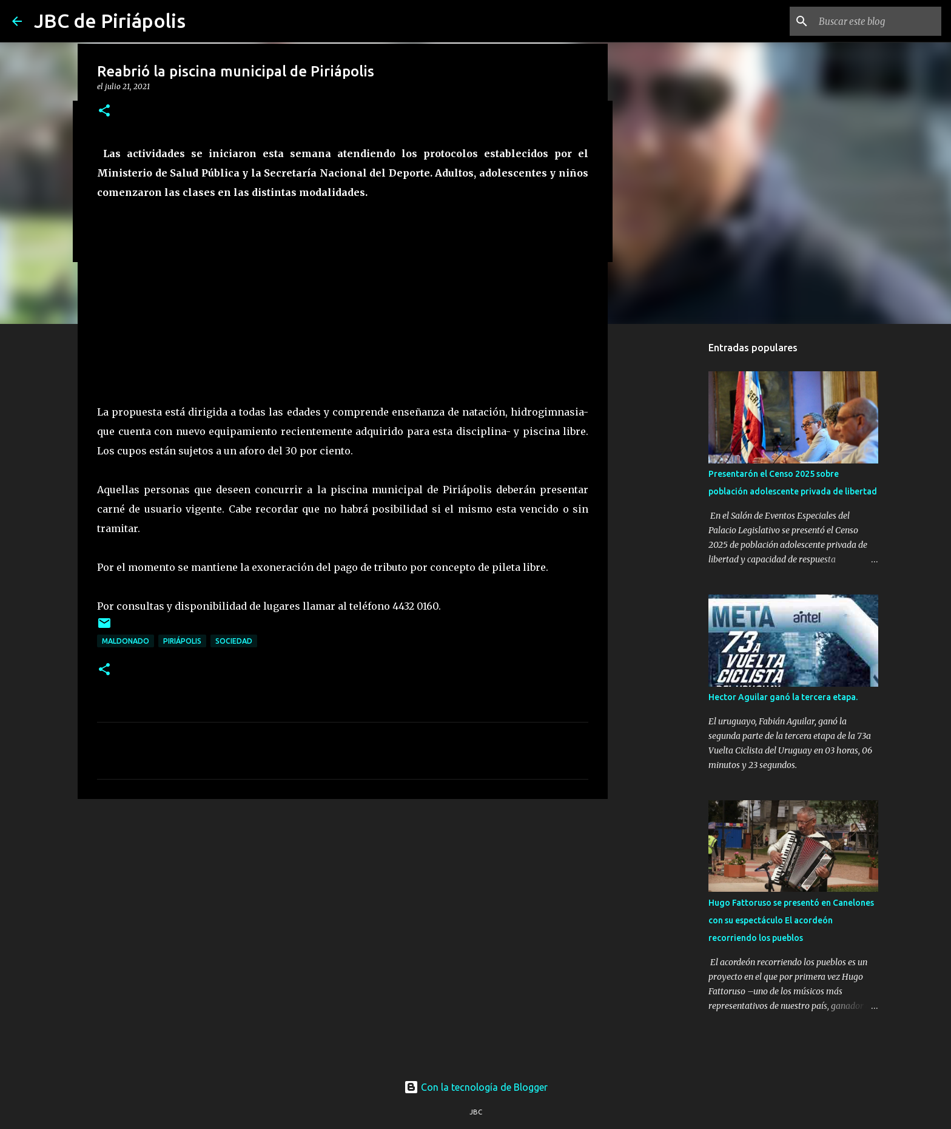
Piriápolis (182, 641)
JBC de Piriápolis (110, 21)
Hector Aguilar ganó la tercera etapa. (783, 697)
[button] (104, 111)
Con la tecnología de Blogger (476, 1087)
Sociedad (233, 641)
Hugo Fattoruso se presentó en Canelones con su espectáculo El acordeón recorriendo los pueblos (791, 920)
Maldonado (125, 641)
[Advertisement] (343, 902)
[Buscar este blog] (877, 21)
